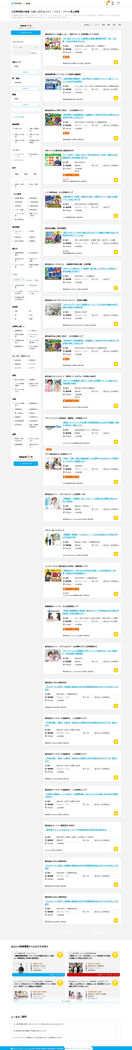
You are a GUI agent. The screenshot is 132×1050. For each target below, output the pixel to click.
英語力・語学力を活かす (19, 439)
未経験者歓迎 (19, 198)
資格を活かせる (34, 445)
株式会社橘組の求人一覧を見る (72, 253)
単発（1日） (19, 128)
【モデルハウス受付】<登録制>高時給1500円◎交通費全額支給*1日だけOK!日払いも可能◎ (81, 688)
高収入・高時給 (19, 185)
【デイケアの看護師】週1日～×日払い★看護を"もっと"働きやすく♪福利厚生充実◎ (90, 382)
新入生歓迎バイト (34, 155)
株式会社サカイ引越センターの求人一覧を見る (77, 63)
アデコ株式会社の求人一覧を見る (73, 483)
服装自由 (18, 364)
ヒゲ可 (32, 368)
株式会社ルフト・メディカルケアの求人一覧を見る (78, 519)
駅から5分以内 (19, 380)
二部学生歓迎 (34, 202)
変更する (26, 72)
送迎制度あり (34, 409)
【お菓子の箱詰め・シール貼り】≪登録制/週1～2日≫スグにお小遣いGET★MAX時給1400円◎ (81, 795)
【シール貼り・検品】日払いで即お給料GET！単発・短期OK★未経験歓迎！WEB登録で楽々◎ (90, 156)
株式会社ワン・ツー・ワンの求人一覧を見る (76, 635)
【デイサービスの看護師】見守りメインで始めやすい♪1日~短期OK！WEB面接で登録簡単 (89, 652)
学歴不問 (18, 206)
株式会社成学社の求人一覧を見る (73, 99)
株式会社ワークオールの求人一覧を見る (57, 743)
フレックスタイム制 (34, 292)
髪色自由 (18, 360)
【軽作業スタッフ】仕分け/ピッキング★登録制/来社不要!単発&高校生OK (76, 830)
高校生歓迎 (33, 198)
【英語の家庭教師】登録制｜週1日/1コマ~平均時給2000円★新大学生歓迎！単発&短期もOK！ (90, 612)
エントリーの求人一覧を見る (53, 850)
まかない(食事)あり (20, 404)
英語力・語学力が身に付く (34, 384)
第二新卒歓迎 (19, 219)
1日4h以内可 (34, 253)
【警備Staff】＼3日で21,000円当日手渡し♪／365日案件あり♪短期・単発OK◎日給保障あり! (89, 572)
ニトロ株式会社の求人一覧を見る (73, 217)
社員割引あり (34, 417)
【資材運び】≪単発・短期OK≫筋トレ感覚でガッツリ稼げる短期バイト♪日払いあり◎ (89, 198)
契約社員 (18, 237)
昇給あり (32, 413)
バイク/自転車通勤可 (19, 384)
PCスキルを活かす (34, 439)
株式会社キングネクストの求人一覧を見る (75, 289)
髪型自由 (32, 360)
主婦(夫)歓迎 (34, 206)
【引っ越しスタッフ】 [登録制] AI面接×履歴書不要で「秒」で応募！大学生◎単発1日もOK (89, 40)
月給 (35, 174)
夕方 (31, 315)
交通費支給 (18, 409)
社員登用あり (34, 421)
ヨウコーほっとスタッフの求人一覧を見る (75, 555)
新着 (103, 25)
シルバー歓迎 (19, 210)
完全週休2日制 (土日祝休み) (19, 298)
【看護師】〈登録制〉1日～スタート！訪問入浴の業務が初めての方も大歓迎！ (90, 500)
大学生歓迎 (18, 202)
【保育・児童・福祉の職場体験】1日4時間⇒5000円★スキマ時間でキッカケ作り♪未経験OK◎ (90, 460)
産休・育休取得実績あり (34, 426)
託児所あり (18, 425)
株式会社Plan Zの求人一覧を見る (73, 139)
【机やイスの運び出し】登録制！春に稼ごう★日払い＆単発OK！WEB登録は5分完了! (89, 270)
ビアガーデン (19, 160)
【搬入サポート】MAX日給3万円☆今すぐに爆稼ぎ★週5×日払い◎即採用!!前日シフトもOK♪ (90, 234)
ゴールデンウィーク (19, 155)
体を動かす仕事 (19, 260)
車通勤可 (32, 380)
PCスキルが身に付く (19, 390)
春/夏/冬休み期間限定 (34, 141)
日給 (26, 174)
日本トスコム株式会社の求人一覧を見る (75, 181)
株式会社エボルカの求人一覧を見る (55, 707)
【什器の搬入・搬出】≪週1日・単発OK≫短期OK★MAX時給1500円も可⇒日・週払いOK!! (81, 724)
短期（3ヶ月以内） (34, 135)
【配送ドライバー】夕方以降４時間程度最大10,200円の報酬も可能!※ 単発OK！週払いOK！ (90, 424)
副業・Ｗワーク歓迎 (34, 214)
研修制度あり (34, 403)
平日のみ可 (33, 285)
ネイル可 (18, 368)
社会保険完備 (19, 421)
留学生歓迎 (33, 210)
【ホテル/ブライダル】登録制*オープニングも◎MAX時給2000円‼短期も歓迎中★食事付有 (90, 306)
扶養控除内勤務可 (19, 254)
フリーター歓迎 (19, 214)
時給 (17, 174)
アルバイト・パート (19, 232)
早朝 (16, 311)
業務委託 (32, 241)
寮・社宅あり (19, 413)
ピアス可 (32, 364)
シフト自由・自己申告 (19, 292)
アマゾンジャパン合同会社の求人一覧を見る (76, 443)
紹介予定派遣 (19, 241)
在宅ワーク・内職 (34, 260)
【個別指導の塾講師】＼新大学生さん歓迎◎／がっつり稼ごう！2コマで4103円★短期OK (90, 80)
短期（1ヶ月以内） (19, 135)
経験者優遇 (18, 444)
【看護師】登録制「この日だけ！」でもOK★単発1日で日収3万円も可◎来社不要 (90, 536)
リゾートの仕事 (19, 266)
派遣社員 (32, 237)
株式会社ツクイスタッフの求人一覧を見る (75, 407)
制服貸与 (18, 417)
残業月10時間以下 (34, 266)
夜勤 (31, 319)
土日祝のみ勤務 (19, 286)
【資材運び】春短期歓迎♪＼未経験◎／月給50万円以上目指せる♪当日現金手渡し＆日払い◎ (90, 116)
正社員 (32, 231)
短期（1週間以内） (34, 129)
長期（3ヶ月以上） (19, 141)
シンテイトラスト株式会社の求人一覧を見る (76, 595)
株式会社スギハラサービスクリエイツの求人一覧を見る (79, 325)
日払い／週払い (34, 185)
